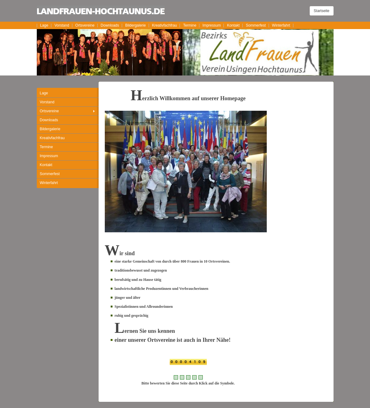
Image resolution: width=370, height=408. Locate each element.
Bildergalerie (135, 25)
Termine (189, 25)
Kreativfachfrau (164, 25)
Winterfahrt (281, 25)
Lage (44, 25)
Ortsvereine (85, 25)
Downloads (110, 25)
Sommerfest (256, 25)
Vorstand (61, 25)
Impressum (211, 25)
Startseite (322, 11)
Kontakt (233, 25)
